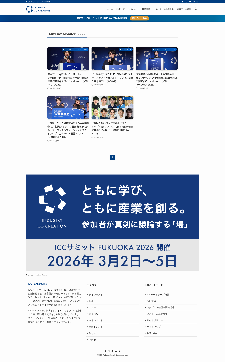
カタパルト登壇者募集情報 (161, 308)
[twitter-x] (186, 1)
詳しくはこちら (139, 18)
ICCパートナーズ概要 (158, 294)
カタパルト (95, 315)
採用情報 (151, 301)
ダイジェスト (96, 294)
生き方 (92, 336)
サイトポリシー (155, 322)
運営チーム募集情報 (157, 315)
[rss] (197, 1)
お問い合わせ (154, 336)
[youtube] (194, 1)
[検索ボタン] (196, 9)
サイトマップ (154, 329)
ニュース (94, 308)
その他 (92, 342)
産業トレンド (96, 329)
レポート (94, 301)
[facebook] (182, 1)
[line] (190, 1)
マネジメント (96, 322)
